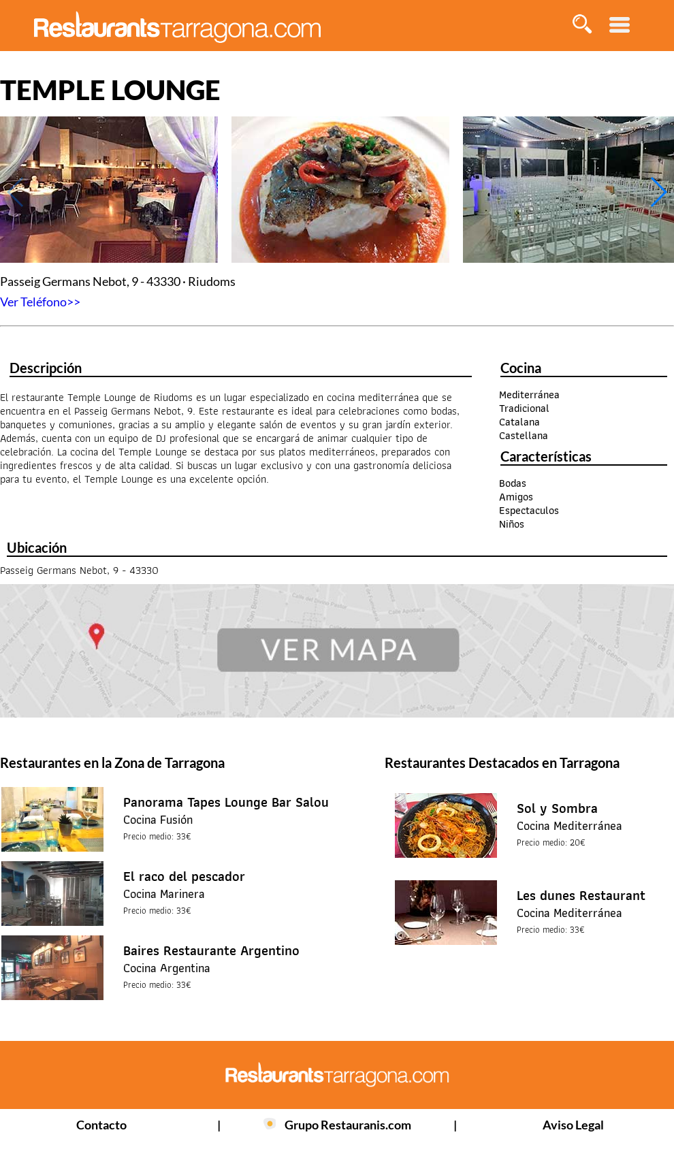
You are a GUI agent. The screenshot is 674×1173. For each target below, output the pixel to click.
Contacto (101, 1124)
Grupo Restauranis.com (348, 1124)
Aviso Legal (573, 1124)
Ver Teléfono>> (40, 301)
